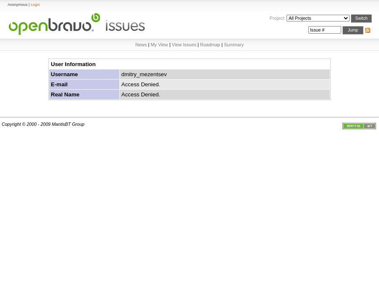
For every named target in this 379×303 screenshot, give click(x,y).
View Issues (184, 44)
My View (159, 44)
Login (35, 5)
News (141, 44)
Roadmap (210, 44)
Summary (234, 44)
